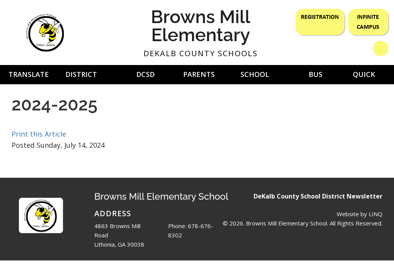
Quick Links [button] (364, 77)
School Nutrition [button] (254, 77)
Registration (320, 16)
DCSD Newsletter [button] (145, 77)
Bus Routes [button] (315, 77)
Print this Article (39, 133)
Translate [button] (28, 74)
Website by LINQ (359, 214)
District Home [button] (81, 77)
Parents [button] (199, 74)
